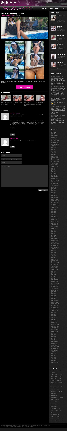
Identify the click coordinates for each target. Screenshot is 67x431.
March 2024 (54, 175)
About (57, 8)
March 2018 (54, 298)
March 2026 (54, 134)
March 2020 (54, 257)
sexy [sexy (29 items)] (59, 408)
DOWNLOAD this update (24, 87)
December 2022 (55, 201)
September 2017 (55, 309)
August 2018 (54, 290)
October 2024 (54, 163)
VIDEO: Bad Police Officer (57, 77)
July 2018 (53, 292)
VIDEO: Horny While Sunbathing (58, 116)
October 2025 (54, 142)
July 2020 (53, 250)
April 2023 (53, 194)
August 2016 (54, 331)
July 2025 (53, 147)
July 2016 (53, 333)
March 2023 (54, 195)
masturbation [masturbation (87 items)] (54, 395)
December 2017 (55, 304)
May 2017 (53, 316)
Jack (17, 138)
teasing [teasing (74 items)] (52, 418)
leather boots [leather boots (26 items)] (53, 391)
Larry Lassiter (55, 77)
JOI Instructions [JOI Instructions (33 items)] (54, 387)
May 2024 (53, 171)
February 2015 (54, 362)
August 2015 (54, 352)
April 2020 (53, 256)
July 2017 (53, 312)
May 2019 (53, 274)
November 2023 (55, 182)
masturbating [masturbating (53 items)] (54, 393)
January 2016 (54, 343)
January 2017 (54, 323)
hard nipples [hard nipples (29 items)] (53, 382)
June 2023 (53, 190)
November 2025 (55, 141)
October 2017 (54, 307)
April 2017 (53, 317)
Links (63, 8)
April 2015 (53, 359)
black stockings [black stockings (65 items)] (54, 374)
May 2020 (53, 254)
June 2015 (53, 355)
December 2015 (55, 345)
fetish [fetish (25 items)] (60, 378)
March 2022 (54, 216)
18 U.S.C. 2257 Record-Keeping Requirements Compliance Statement (17, 426)
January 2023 (54, 199)
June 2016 (53, 335)
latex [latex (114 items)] (58, 389)
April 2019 (53, 276)
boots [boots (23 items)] (52, 376)
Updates (44, 8)
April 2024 (53, 173)
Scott (52, 107)
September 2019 (55, 268)
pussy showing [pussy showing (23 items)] (54, 405)
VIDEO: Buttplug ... (61, 35)
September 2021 (55, 226)
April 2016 (53, 338)
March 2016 (54, 340)
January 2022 (54, 220)
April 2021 (53, 235)
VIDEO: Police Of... (61, 62)
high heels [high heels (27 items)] (60, 382)
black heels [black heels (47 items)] (53, 372)
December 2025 (55, 139)
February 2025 (54, 156)
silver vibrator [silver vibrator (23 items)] (58, 410)
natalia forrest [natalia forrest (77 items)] (54, 397)
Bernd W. (18, 113)
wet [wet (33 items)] (56, 420)
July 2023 (53, 189)
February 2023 (54, 197)
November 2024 (55, 161)
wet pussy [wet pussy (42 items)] (61, 420)
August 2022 (54, 207)
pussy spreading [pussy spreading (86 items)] (54, 406)
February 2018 (54, 300)
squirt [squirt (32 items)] (52, 416)
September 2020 (55, 247)
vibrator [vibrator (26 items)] (58, 418)
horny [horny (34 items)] (52, 384)
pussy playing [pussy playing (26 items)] (53, 403)
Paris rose (54, 87)
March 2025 (54, 154)
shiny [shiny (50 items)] (52, 410)
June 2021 (53, 232)
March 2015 (54, 360)
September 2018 (55, 288)
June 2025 (53, 149)
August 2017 (54, 311)
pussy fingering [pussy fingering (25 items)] (54, 401)
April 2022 (53, 214)
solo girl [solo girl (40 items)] (52, 412)
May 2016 (53, 336)
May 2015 (53, 357)
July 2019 (53, 271)
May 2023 (53, 192)
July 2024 (53, 168)
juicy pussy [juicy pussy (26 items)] (53, 389)
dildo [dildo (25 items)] (60, 376)
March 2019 (54, 278)
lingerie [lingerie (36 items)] (60, 391)
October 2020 (54, 245)
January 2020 (54, 261)
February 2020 (54, 259)
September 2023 (55, 185)
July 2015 (53, 353)
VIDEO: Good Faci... (61, 54)
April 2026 (53, 132)
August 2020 (54, 249)
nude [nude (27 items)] (52, 399)
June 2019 (53, 273)
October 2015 (54, 348)
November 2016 (55, 326)
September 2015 (55, 350)
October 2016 (54, 328)
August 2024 (54, 166)
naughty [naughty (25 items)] (61, 397)
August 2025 (54, 146)
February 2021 (54, 238)
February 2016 (54, 341)
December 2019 (55, 262)
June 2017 (53, 314)
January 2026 (54, 137)
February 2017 (54, 321)
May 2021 (53, 233)
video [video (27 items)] (52, 420)
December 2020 (55, 242)
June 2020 (53, 252)
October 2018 (54, 286)
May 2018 (53, 295)
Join (51, 8)
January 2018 (54, 302)
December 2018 (55, 283)
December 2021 (55, 221)
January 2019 (54, 281)
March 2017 (54, 319)
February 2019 (54, 280)
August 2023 (54, 187)
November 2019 (55, 264)
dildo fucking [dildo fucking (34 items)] (53, 378)
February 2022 (54, 218)
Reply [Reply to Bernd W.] (12, 134)
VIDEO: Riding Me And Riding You (58, 98)
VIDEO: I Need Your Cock (17, 103)
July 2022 (53, 209)
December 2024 (55, 159)
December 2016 (55, 324)
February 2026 (54, 135)
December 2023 (55, 180)
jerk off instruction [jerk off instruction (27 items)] (55, 386)
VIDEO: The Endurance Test (57, 87)
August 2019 (54, 269)
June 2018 (53, 293)
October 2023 (54, 183)
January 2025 (54, 158)
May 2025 (53, 151)
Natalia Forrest (10, 15)
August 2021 (54, 228)
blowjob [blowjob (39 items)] (61, 374)
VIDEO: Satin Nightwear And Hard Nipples (29, 104)
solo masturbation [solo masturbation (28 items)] (55, 414)
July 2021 (53, 230)
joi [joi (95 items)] (62, 386)
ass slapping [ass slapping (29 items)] (58, 371)
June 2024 (53, 170)
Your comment (24, 176)
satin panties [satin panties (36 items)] (53, 408)
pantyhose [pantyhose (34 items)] (57, 399)
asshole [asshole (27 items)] (52, 371)
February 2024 (54, 177)
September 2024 (55, 165)
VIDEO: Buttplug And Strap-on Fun (6, 103)
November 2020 (55, 244)
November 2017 (55, 305)
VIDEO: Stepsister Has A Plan (40, 103)
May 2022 (53, 213)
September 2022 (55, 206)
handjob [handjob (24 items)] (59, 380)
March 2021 (54, 237)
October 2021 (54, 225)
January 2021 (54, 240)
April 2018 (53, 297)
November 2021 (55, 223)
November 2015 (55, 347)
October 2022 (54, 204)
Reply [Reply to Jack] (12, 146)
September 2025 (55, 144)
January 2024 (54, 178)
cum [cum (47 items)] (56, 376)
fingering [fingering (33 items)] (53, 380)
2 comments (17, 15)
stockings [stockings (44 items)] (58, 416)
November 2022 (55, 202)
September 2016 (55, 329)
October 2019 (54, 266)
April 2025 (53, 153)
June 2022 (53, 211)
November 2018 (55, 285)
